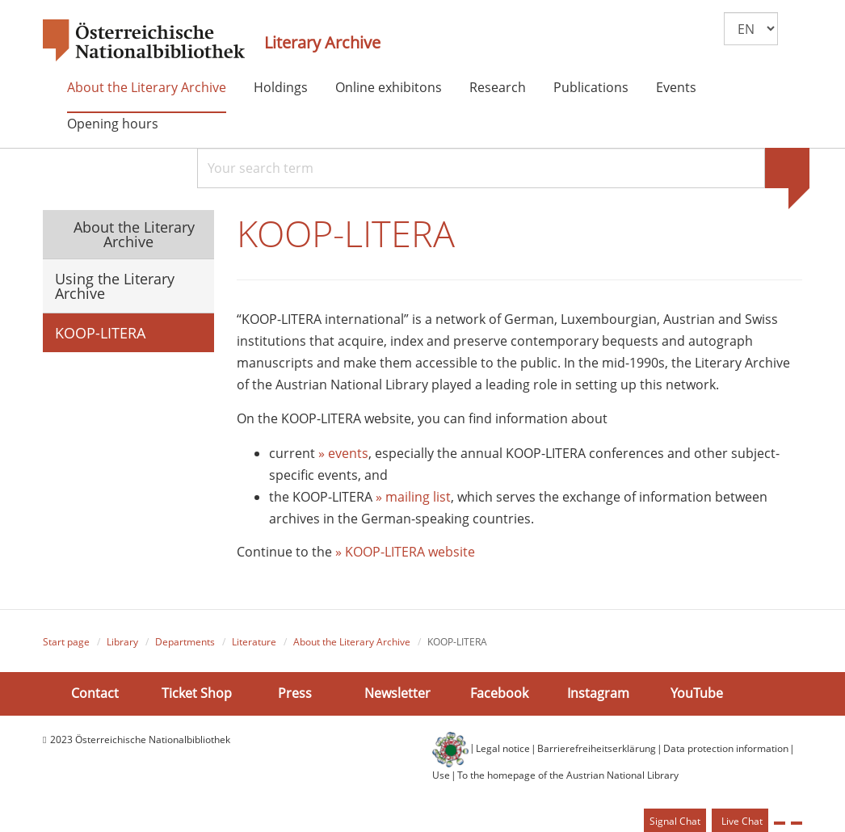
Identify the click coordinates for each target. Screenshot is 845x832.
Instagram (598, 693)
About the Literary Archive (146, 87)
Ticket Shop (197, 693)
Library (122, 642)
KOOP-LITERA (100, 332)
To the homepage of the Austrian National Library (568, 775)
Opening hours (112, 123)
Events (676, 87)
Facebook (499, 693)
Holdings (281, 87)
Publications (590, 87)
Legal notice (503, 748)
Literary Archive (322, 42)
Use (441, 775)
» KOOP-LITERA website (405, 552)
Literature (254, 642)
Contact (95, 693)
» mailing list (413, 497)
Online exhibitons (388, 87)
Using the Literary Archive (114, 286)
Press (295, 693)
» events (343, 453)
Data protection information (725, 748)
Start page (66, 642)
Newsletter (397, 693)
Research (497, 87)
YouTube (697, 693)
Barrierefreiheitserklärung (596, 748)
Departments (185, 642)
